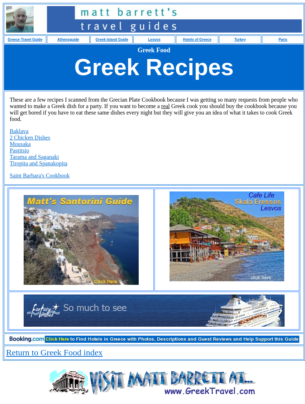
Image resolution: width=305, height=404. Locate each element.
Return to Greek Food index (54, 352)
